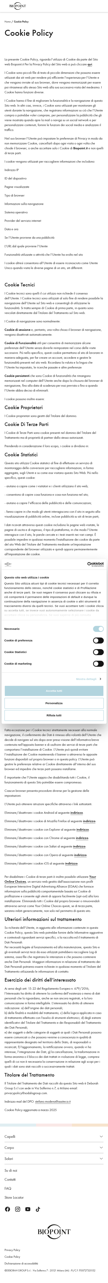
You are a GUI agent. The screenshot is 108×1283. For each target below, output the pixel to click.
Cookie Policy (21, 21)
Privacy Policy (12, 1250)
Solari (9, 1158)
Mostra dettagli (86, 679)
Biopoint (17, 6)
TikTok (38, 1209)
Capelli (10, 1136)
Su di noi (11, 1170)
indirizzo (76, 813)
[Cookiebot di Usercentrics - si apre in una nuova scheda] (87, 564)
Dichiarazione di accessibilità (21, 1263)
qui (90, 64)
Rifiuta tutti (54, 715)
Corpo (9, 1147)
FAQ (8, 1188)
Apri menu (5, 6)
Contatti (10, 1179)
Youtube (28, 1209)
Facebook (8, 1209)
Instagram (18, 1209)
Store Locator (14, 1197)
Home (8, 21)
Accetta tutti (54, 690)
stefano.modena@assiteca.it (53, 1101)
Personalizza (54, 703)
